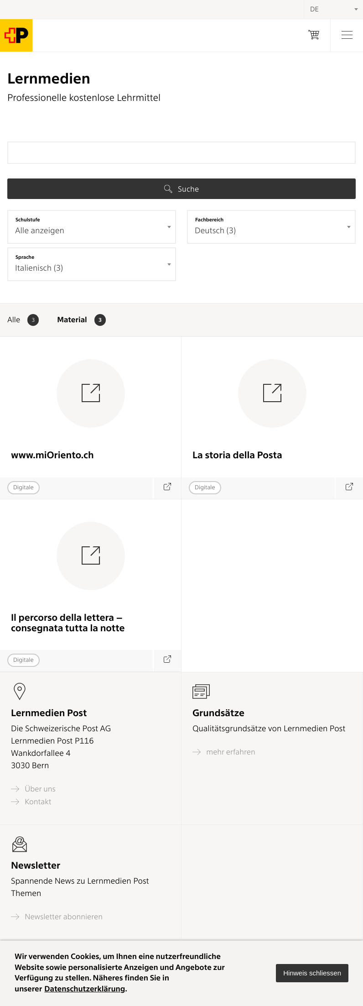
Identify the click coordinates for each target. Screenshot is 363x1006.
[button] (312, 973)
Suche (181, 189)
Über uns (33, 789)
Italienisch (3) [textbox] (39, 268)
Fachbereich (209, 219)
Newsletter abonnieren (57, 916)
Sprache (25, 257)
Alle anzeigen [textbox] (39, 231)
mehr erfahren (223, 752)
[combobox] (91, 227)
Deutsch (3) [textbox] (215, 231)
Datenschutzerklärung (84, 989)
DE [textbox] (314, 9)
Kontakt (31, 801)
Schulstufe (28, 219)
